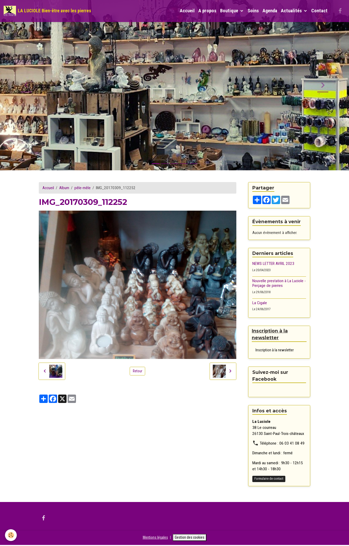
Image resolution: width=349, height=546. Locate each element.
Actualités (292, 11)
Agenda (270, 11)
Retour (137, 371)
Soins (253, 11)
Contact (319, 11)
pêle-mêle (82, 187)
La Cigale (259, 303)
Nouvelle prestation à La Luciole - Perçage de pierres (279, 283)
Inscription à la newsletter (274, 350)
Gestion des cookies (190, 538)
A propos (207, 11)
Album (64, 187)
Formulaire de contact (268, 479)
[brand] (47, 11)
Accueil (187, 11)
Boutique (229, 11)
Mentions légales (153, 538)
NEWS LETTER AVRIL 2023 (273, 263)
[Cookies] (11, 535)
